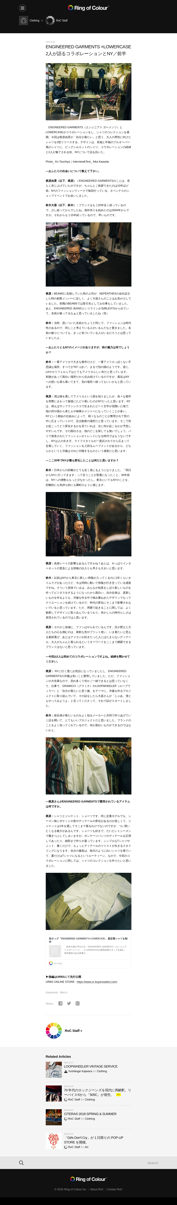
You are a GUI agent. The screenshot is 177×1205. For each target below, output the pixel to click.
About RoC (97, 1189)
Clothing (102, 1071)
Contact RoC (115, 1189)
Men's (63, 992)
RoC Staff (72, 1099)
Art (86, 1147)
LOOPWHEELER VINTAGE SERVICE (91, 1066)
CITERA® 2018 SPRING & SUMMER (90, 1114)
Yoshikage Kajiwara (78, 1071)
